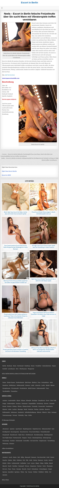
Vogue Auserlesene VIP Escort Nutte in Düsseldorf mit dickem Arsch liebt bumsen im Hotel (43, 314)
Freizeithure (45, 382)
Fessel (4, 406)
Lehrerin (37, 385)
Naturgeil (21, 466)
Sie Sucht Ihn (34, 440)
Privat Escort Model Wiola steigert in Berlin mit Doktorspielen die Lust (43, 213)
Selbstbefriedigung (30, 412)
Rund (29, 469)
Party (44, 466)
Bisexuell (27, 457)
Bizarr (18, 400)
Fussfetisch (49, 406)
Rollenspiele (6, 412)
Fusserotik (41, 406)
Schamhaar (35, 469)
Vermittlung (51, 440)
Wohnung (5, 443)
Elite (14, 460)
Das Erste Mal (41, 457)
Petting (36, 409)
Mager (37, 463)
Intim (9, 409)
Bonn (14, 366)
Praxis (29, 437)
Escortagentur (15, 432)
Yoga (26, 415)
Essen (33, 366)
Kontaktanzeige (38, 434)
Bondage (34, 400)
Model (48, 385)
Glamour (40, 460)
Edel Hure (28, 382)
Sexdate (12, 440)
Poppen (24, 437)
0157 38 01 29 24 (10, 75)
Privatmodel (15, 388)
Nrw (17, 369)
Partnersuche (17, 437)
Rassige (18, 469)
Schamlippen (43, 469)
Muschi (4, 466)
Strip (49, 412)
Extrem (46, 403)
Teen (47, 388)
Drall (47, 457)
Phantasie (50, 466)
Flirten (20, 406)
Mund (51, 463)
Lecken (14, 409)
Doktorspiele (11, 403)
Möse (3, 480)
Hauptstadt (5, 434)
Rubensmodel (41, 388)
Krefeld (4, 369)
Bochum (9, 366)
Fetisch (9, 406)
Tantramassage (7, 415)
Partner (39, 466)
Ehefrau (34, 382)
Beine (15, 457)
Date (53, 429)
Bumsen (33, 457)
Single (50, 469)
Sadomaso (14, 412)
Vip (26, 472)
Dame (4, 382)
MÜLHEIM (32, 373)
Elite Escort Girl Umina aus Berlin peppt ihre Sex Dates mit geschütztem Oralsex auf (16, 281)
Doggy (4, 403)
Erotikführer (9, 448)
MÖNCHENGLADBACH (13, 373)
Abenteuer (5, 429)
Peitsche (30, 409)
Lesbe (43, 385)
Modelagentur (48, 434)
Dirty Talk (53, 400)
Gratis (46, 460)
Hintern (4, 409)
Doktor (10, 460)
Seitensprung (47, 437)
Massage (20, 409)
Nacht (9, 466)
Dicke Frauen (11, 382)
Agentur (12, 429)
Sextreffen (26, 440)
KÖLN (4, 373)
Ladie (32, 385)
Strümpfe (12, 420)
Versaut (15, 415)
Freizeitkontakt (45, 432)
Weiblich (41, 472)
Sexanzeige (5, 440)
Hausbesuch (13, 434)
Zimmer (11, 443)
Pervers (4, 469)
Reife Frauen (32, 388)
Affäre (4, 448)
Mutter (52, 385)
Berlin (4, 366)
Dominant (25, 403)
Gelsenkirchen (46, 366)
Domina (18, 403)
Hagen (54, 366)
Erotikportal (6, 432)
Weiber (35, 472)
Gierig (35, 460)
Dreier (52, 457)
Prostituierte (23, 388)
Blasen (23, 400)
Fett (24, 460)
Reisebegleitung (37, 437)
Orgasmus (33, 466)
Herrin (51, 460)
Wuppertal (31, 369)
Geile (30, 460)
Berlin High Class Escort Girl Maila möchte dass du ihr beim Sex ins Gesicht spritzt (15, 213)
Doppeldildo (32, 403)
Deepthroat (41, 400)
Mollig (46, 463)
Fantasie (51, 403)
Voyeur (30, 472)
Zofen (30, 415)
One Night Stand (7, 437)
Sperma (4, 472)
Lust (28, 463)
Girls (51, 382)
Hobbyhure (12, 385)
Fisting (14, 406)
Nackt (25, 409)
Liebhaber (23, 463)
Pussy (13, 469)
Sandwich (21, 412)
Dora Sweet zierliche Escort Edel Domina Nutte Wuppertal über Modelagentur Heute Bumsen (15, 247)
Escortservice (24, 432)
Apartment (18, 429)
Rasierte (47, 409)
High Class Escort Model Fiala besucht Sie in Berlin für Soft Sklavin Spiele (43, 280)
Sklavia (39, 412)
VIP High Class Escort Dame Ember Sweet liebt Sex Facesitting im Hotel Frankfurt (43, 246)
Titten (22, 472)
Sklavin (44, 412)
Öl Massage (5, 420)
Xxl (50, 472)
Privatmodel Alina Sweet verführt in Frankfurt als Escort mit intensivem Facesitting (15, 350)
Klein (9, 463)
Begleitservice (37, 429)
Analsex (4, 400)
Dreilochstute (20, 382)
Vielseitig (21, 415)
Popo (9, 469)
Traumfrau (14, 391)
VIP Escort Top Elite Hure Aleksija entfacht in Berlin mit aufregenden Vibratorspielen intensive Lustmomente (43, 349)
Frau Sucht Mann (34, 432)
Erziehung (40, 403)
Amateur (5, 457)
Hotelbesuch (29, 434)
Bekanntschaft (46, 429)
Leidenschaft (15, 463)
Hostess (27, 385)
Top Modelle (6, 391)
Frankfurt (38, 366)
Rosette (24, 469)
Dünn (7, 480)
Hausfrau (5, 385)
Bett (18, 457)
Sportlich (10, 472)
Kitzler (4, 463)
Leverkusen (11, 369)
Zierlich (4, 475)
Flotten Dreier (27, 406)
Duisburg (27, 366)
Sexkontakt (19, 440)
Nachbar (14, 466)
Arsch (10, 457)
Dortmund (20, 366)
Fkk (27, 460)
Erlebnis (19, 460)
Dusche (4, 460)
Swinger (54, 412)
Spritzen (17, 472)
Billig (22, 457)
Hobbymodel (20, 385)
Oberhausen (23, 369)
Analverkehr (12, 400)
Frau (39, 382)
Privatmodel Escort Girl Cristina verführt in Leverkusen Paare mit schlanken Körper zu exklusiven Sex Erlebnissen (15, 316)
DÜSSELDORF (24, 373)
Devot (47, 400)
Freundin (34, 406)
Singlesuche (42, 440)
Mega (42, 463)
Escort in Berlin (29, 2)
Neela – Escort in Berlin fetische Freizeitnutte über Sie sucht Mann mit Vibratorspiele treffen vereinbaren (29, 16)
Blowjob (28, 400)
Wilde (46, 472)
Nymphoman (6, 388)
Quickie (41, 409)
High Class (21, 434)
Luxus (33, 463)
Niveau (27, 466)
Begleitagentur (27, 429)
